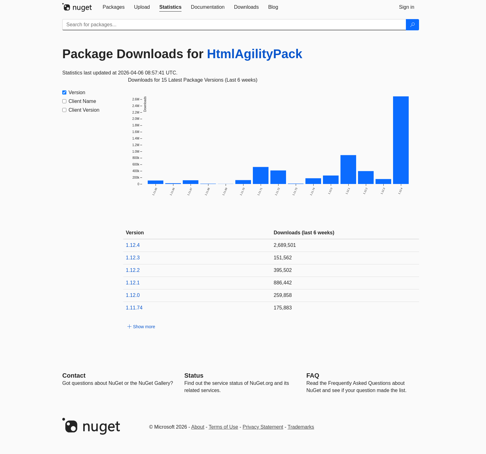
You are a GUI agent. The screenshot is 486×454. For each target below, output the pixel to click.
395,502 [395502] (283, 270)
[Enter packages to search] (234, 24)
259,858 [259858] (283, 295)
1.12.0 (133, 295)
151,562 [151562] (283, 257)
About (197, 427)
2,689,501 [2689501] (285, 245)
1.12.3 (133, 257)
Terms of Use (223, 427)
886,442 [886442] (283, 282)
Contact (73, 375)
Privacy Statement (263, 427)
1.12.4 (133, 245)
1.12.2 (133, 270)
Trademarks (301, 427)
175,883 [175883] (283, 307)
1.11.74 (134, 307)
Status (193, 375)
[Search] (412, 24)
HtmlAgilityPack (254, 54)
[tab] (113, 7)
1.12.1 (133, 282)
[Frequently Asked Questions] (312, 375)
